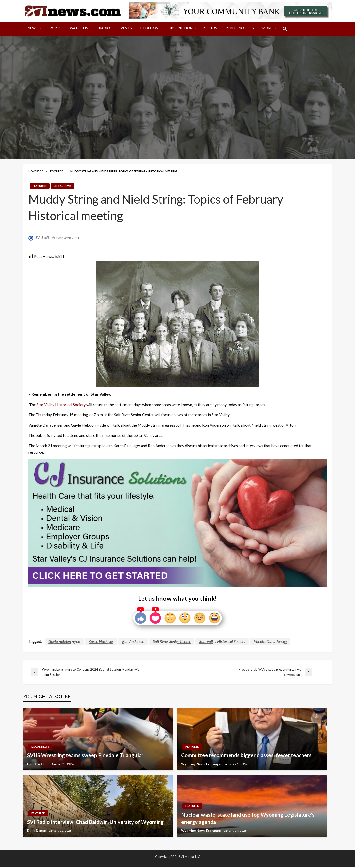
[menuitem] (33, 29)
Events (125, 28)
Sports (54, 28)
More (267, 28)
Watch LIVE (80, 28)
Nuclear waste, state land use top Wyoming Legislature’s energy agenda (248, 818)
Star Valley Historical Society (61, 404)
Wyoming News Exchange (201, 764)
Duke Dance (37, 831)
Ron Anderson (133, 641)
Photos (210, 28)
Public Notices (240, 28)
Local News (62, 185)
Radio (104, 28)
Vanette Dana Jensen (270, 641)
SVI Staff (43, 238)
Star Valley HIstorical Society (222, 641)
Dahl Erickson (38, 764)
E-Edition (149, 28)
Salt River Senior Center (172, 641)
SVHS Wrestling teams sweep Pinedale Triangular (85, 755)
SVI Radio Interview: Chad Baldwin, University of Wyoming (95, 822)
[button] (285, 29)
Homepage (35, 171)
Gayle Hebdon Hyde (64, 641)
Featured (56, 171)
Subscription (180, 28)
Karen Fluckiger (101, 641)
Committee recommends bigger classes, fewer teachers (246, 755)
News (32, 28)
